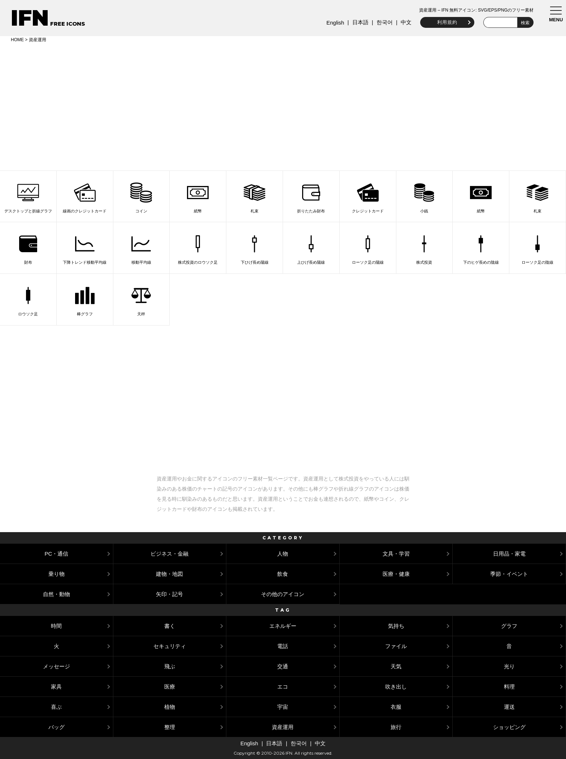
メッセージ (56, 666)
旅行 (396, 727)
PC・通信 (56, 554)
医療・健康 (396, 574)
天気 (396, 666)
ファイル (396, 646)
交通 (282, 666)
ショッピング (509, 727)
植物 (169, 707)
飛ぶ (169, 666)
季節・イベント (509, 574)
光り (509, 666)
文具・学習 (396, 554)
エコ (282, 686)
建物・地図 (169, 574)
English (333, 23)
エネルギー (282, 626)
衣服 (396, 707)
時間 (56, 626)
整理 (169, 727)
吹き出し (396, 686)
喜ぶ (56, 707)
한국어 (382, 22)
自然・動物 (56, 594)
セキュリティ (169, 646)
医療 (169, 686)
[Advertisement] (283, 105)
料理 (509, 686)
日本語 (358, 22)
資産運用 (282, 727)
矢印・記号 (169, 594)
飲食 (282, 574)
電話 (282, 646)
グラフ (509, 626)
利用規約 (445, 22)
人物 (282, 554)
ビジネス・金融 (169, 554)
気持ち (396, 626)
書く (169, 626)
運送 (509, 707)
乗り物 (56, 574)
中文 (404, 22)
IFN (30, 18)
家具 (56, 686)
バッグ (56, 727)
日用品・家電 (509, 554)
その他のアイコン (282, 594)
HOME (17, 39)
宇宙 (282, 707)
